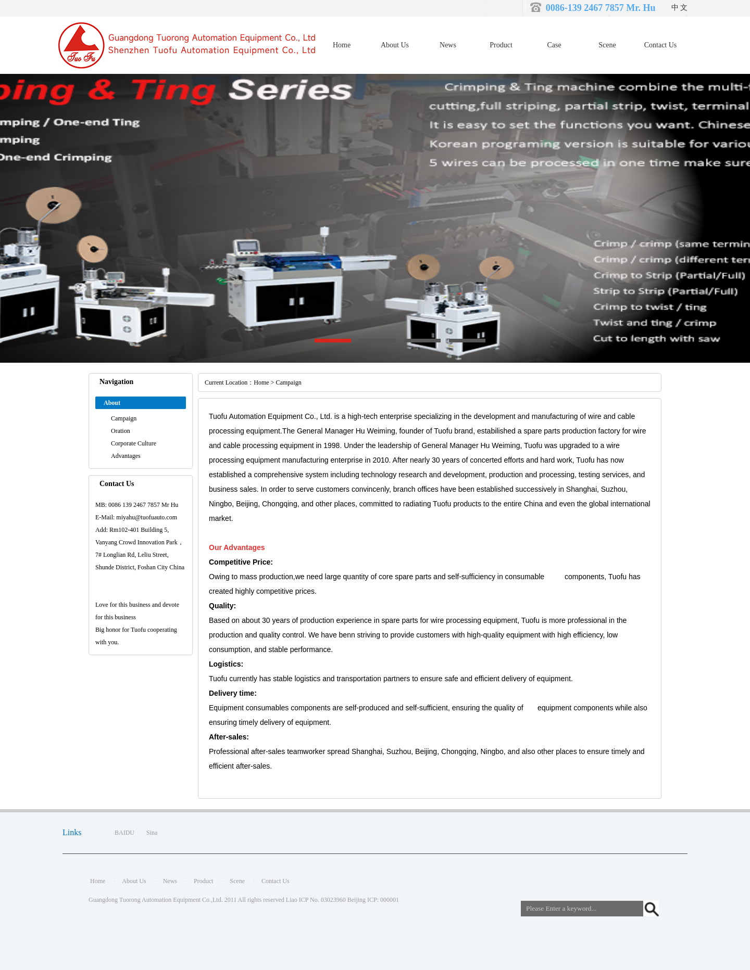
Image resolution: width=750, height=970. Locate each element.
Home (342, 45)
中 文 (679, 7)
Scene (607, 45)
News (448, 45)
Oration (120, 431)
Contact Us (660, 45)
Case (554, 45)
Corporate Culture (133, 443)
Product (501, 45)
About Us (395, 45)
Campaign (123, 418)
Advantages (126, 456)
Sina (151, 832)
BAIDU (124, 832)
